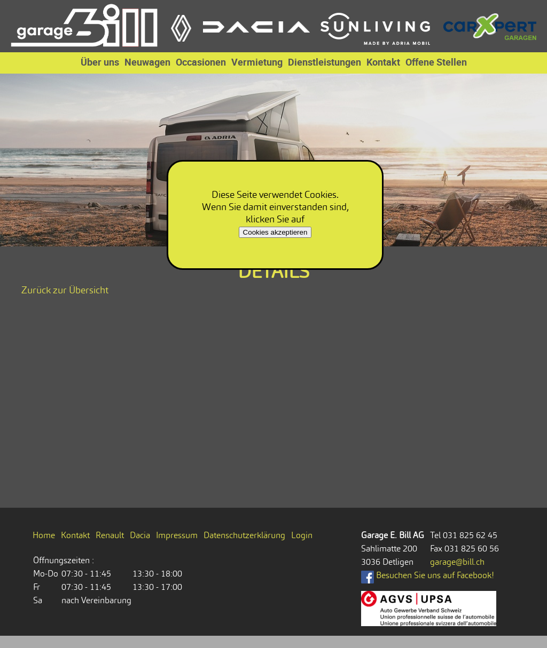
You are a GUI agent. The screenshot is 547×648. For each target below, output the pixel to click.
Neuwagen (147, 61)
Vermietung (257, 61)
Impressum (177, 535)
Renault (110, 535)
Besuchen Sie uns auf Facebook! (427, 575)
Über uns (100, 61)
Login (301, 535)
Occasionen (201, 61)
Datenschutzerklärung (244, 535)
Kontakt (383, 61)
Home (44, 535)
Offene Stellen (436, 61)
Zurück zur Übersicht (64, 290)
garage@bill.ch (457, 561)
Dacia (140, 535)
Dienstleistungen (324, 61)
